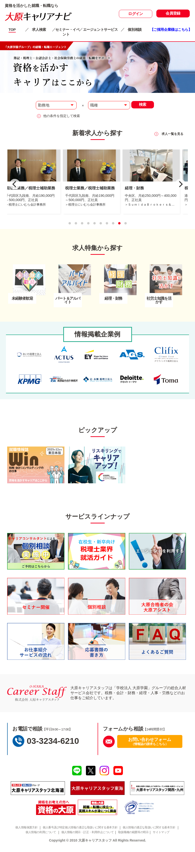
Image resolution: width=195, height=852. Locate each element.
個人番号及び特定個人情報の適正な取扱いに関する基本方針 (80, 831)
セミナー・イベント (67, 32)
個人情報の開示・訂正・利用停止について (88, 836)
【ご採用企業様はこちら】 (172, 32)
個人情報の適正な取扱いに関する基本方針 (157, 831)
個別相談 (136, 29)
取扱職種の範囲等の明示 (139, 836)
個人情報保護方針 (21, 831)
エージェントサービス (101, 29)
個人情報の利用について (37, 836)
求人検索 (40, 29)
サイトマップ (170, 836)
